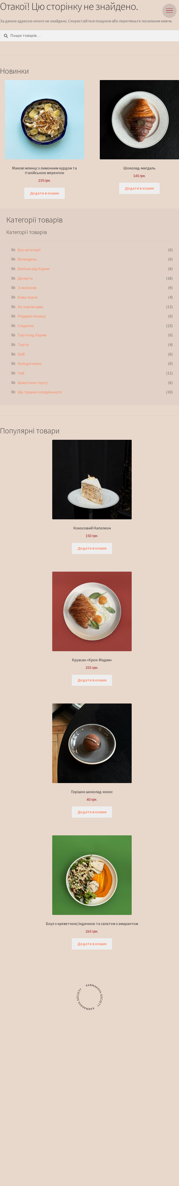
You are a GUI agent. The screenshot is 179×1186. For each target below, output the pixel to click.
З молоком (27, 287)
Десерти (25, 278)
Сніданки (26, 325)
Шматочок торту (33, 382)
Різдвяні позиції (32, 316)
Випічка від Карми (34, 268)
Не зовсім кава (30, 306)
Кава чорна (28, 297)
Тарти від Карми (32, 334)
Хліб (21, 354)
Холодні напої (30, 363)
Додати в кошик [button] (44, 193)
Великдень (27, 259)
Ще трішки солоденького (40, 391)
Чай (21, 373)
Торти (23, 344)
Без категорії (29, 249)
